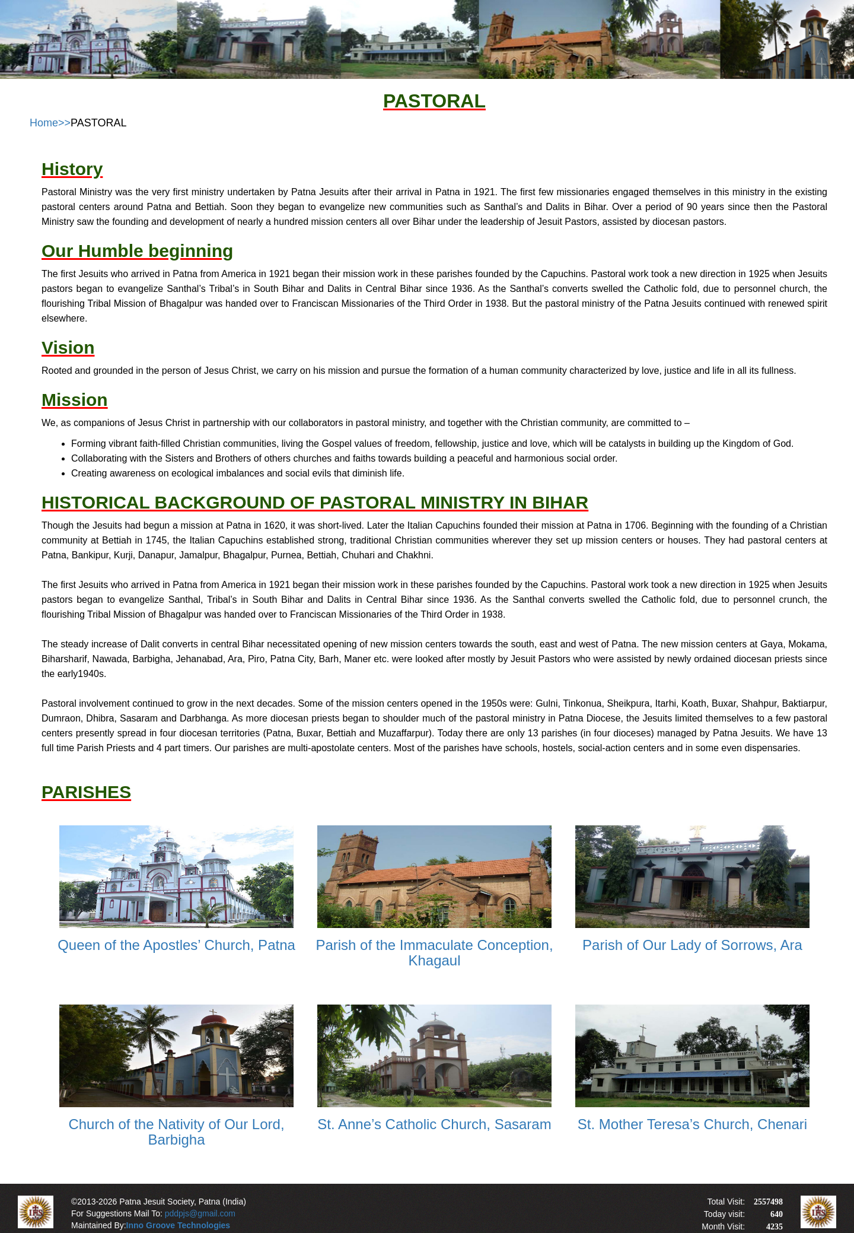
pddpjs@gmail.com (200, 1213)
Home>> (50, 123)
